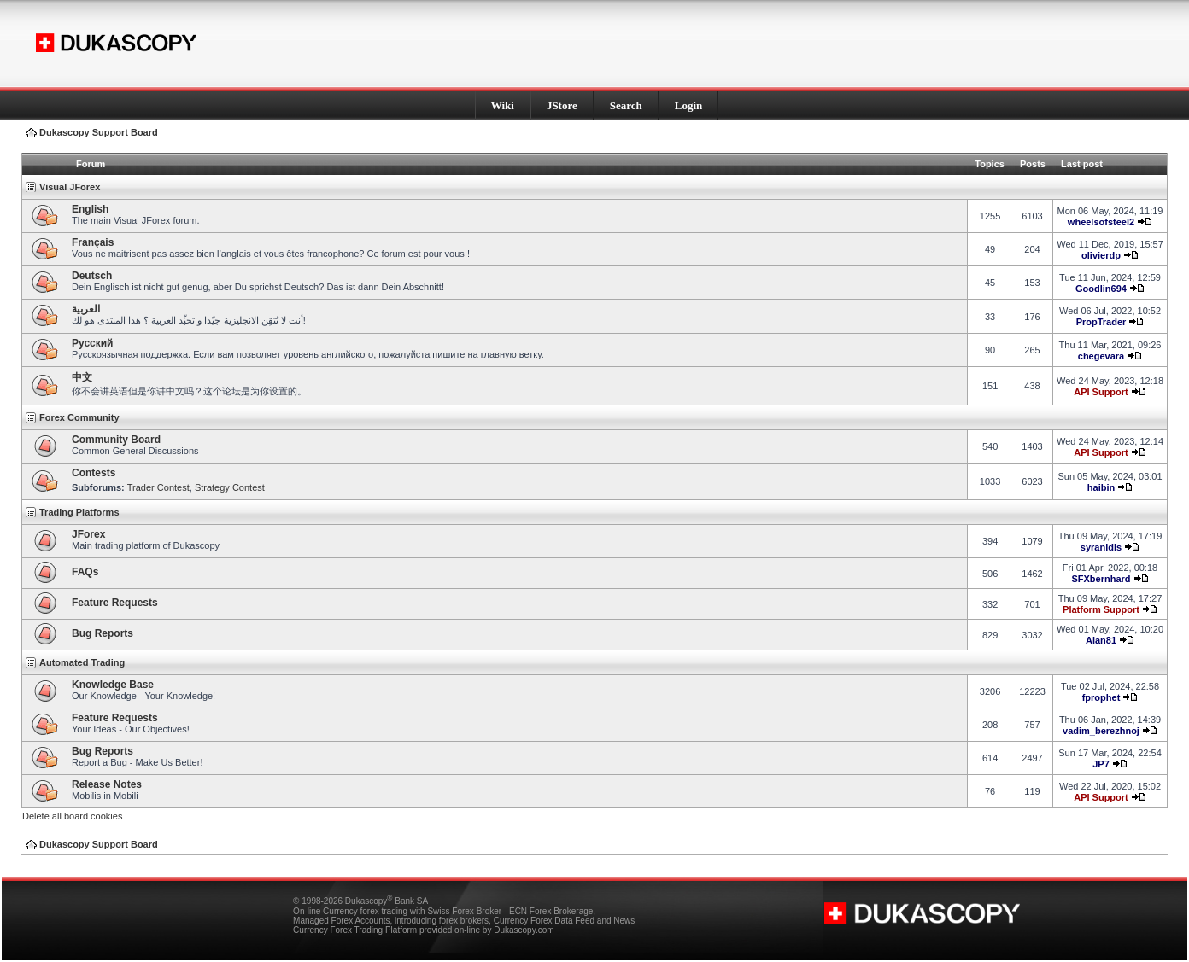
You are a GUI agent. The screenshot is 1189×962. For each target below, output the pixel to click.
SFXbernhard (1100, 579)
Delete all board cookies (72, 816)
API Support (1101, 392)
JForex (88, 534)
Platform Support (1101, 609)
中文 (82, 377)
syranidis (1101, 547)
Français (93, 242)
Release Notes (107, 784)
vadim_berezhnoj (1101, 731)
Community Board (116, 440)
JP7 (1101, 764)
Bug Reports (102, 633)
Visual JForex (69, 187)
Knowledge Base (113, 685)
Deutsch (92, 276)
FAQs (85, 572)
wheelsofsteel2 (1101, 222)
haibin (1101, 487)
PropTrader (1101, 322)
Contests (93, 473)
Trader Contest (158, 487)
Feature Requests (115, 603)
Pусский (93, 343)
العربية (86, 309)
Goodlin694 (1101, 288)
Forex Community (79, 417)
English (90, 209)
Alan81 (1101, 640)
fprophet (1101, 697)
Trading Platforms (79, 512)
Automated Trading (82, 662)
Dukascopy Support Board (98, 132)
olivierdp (1101, 255)
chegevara (1101, 356)
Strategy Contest (230, 487)
